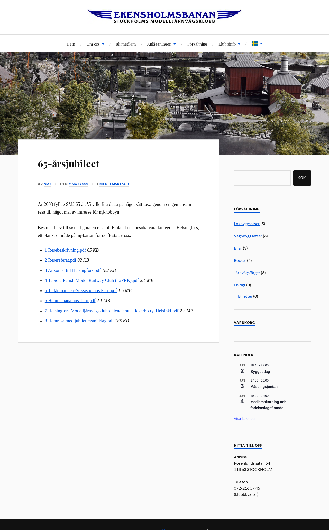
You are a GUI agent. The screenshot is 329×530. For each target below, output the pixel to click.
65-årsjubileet (74, 162)
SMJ (47, 184)
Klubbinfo (227, 44)
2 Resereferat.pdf (60, 260)
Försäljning (197, 44)
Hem (71, 44)
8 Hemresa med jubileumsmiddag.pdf (79, 320)
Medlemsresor (117, 184)
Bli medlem (126, 44)
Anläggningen (159, 44)
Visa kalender (245, 419)
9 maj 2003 (80, 184)
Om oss (93, 44)
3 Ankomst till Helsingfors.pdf (73, 270)
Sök (302, 178)
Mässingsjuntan (264, 387)
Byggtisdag (260, 371)
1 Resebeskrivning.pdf (65, 250)
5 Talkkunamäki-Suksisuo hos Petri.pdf (81, 290)
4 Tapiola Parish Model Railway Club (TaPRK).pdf (92, 280)
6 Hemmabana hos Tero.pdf (70, 300)
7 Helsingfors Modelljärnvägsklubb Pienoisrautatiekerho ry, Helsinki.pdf (112, 310)
